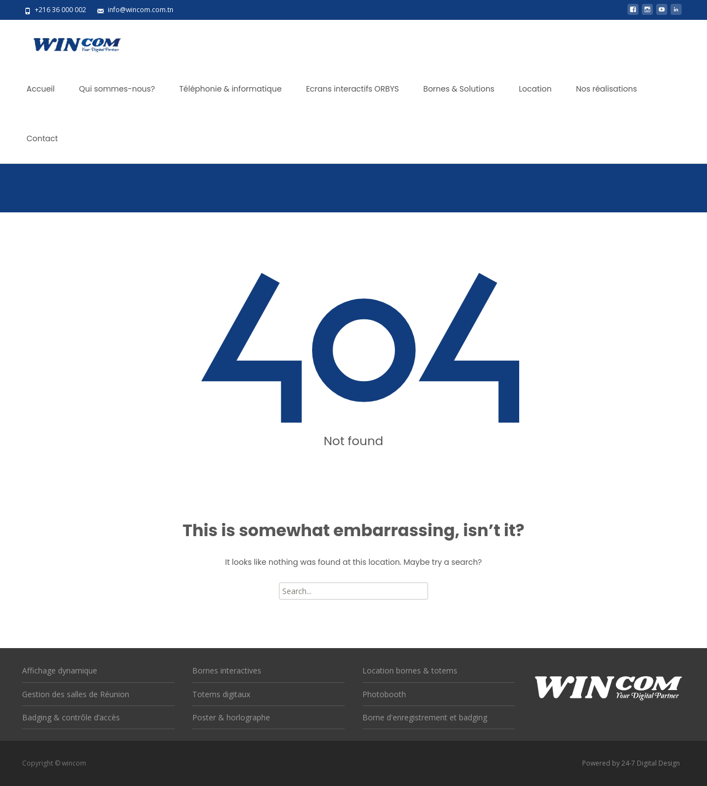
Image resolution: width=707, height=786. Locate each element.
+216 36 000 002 (60, 9)
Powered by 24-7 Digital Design (631, 763)
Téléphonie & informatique (230, 88)
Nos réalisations (606, 88)
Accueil (41, 88)
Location (535, 88)
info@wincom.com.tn (140, 9)
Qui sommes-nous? (117, 88)
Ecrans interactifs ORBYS (352, 88)
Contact (42, 138)
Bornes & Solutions (458, 88)
